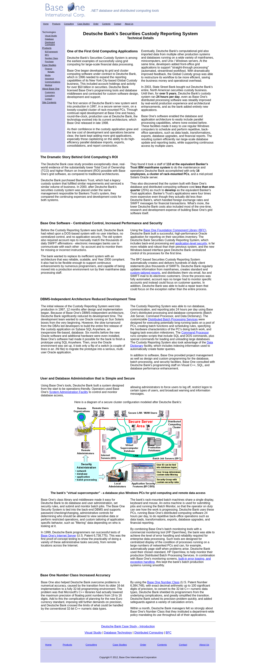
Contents (106, 24)
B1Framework (51, 52)
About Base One (50, 88)
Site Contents (49, 102)
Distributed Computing (50, 43)
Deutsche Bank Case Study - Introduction (128, 626)
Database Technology (118, 632)
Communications (52, 82)
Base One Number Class (163, 582)
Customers (50, 92)
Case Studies (83, 24)
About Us (129, 24)
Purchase (49, 61)
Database (49, 39)
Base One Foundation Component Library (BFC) (175, 230)
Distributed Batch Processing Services (173, 319)
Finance (48, 69)
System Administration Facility (68, 392)
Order (96, 24)
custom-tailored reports (145, 272)
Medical (48, 85)
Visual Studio (51, 36)
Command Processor (195, 332)
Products (56, 24)
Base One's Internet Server (58, 535)
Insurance (49, 78)
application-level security (191, 243)
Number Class (51, 58)
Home (46, 24)
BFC (47, 55)
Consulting (69, 24)
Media (48, 75)
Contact (117, 24)
